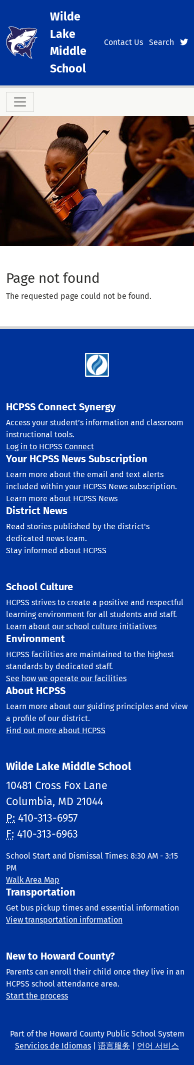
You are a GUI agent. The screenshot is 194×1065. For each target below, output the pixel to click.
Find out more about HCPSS (56, 730)
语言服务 (114, 1046)
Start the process (37, 996)
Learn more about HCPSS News (62, 498)
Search (161, 42)
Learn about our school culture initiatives (81, 626)
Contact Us (123, 42)
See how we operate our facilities (66, 678)
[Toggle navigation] (20, 102)
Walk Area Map (33, 880)
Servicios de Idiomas (53, 1046)
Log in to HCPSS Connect (50, 446)
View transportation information (64, 920)
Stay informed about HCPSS (56, 550)
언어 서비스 (158, 1046)
